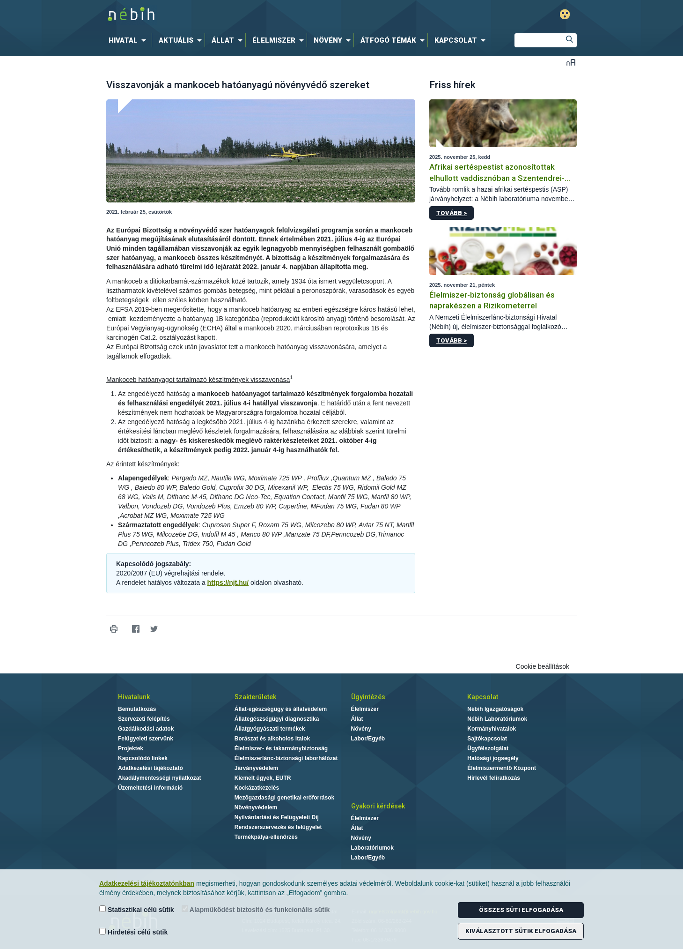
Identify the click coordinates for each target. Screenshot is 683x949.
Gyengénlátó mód (565, 14)
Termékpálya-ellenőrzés (266, 837)
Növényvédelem (256, 807)
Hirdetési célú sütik (133, 932)
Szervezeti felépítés (144, 719)
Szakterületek (255, 697)
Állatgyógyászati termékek (270, 728)
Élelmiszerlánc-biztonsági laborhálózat (286, 758)
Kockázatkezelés (257, 788)
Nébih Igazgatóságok (495, 709)
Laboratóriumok (372, 847)
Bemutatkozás (137, 709)
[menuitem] (129, 40)
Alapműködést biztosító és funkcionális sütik (256, 909)
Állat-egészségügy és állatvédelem (281, 709)
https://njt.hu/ (228, 582)
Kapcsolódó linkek (143, 758)
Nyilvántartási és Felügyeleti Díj (277, 817)
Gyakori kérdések (378, 806)
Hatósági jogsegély (492, 758)
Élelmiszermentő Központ (501, 768)
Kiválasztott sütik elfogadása (520, 930)
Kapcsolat (482, 697)
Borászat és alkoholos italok (272, 738)
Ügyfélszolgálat (487, 748)
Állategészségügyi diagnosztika (277, 719)
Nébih (241, 15)
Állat (357, 719)
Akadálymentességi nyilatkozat (159, 778)
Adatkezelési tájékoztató (150, 768)
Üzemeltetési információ (150, 788)
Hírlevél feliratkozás (493, 778)
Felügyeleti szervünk (145, 738)
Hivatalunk (134, 697)
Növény (361, 728)
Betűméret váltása (571, 62)
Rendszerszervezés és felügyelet (278, 827)
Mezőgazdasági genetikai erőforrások (284, 797)
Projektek (130, 748)
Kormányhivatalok (491, 728)
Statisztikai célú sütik (136, 909)
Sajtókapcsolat (487, 738)
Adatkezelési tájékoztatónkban (146, 883)
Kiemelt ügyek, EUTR (263, 778)
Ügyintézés (368, 697)
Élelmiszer (365, 709)
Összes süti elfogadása (521, 909)
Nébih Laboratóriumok (497, 719)
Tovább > (451, 213)
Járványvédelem (256, 768)
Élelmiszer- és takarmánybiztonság (281, 748)
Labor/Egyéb (368, 738)
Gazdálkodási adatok (146, 728)
